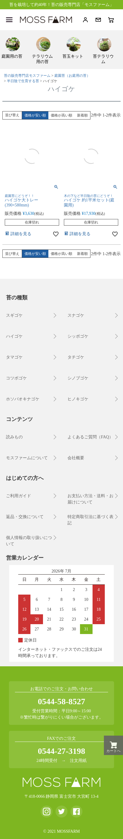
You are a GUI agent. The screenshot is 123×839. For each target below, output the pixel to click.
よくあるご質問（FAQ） (90, 437)
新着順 (82, 115)
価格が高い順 (61, 115)
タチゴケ (75, 357)
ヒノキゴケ (77, 399)
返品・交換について (25, 517)
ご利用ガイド (18, 496)
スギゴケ (14, 315)
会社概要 (75, 458)
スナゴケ (75, 315)
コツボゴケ (16, 378)
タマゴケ (14, 357)
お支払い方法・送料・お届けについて (90, 499)
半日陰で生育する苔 (23, 81)
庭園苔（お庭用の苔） (72, 76)
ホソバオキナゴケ (22, 399)
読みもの (14, 437)
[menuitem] (13, 47)
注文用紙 (78, 760)
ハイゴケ (14, 336)
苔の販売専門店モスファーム (27, 76)
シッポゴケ (77, 336)
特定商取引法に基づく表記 (90, 520)
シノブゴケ (77, 378)
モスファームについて (27, 458)
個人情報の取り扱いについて (29, 540)
